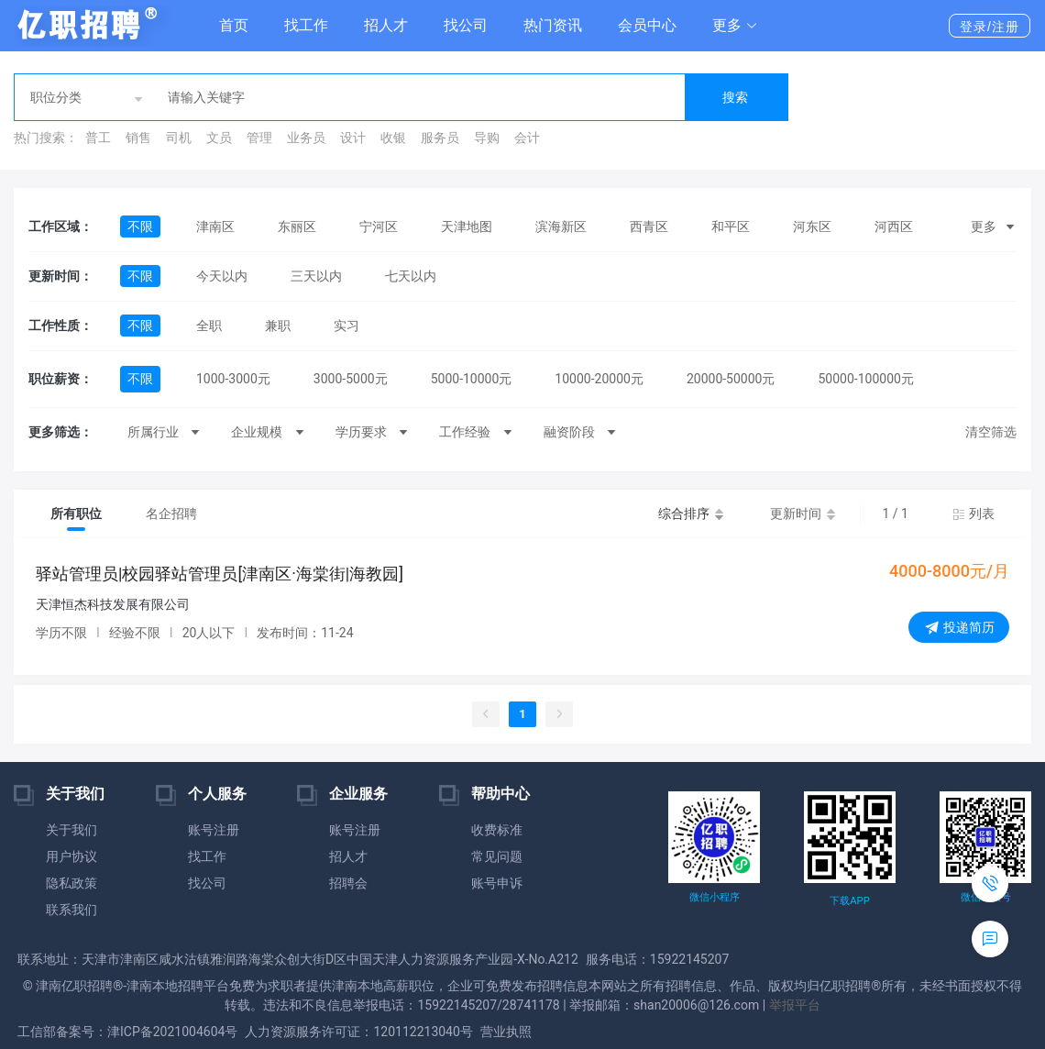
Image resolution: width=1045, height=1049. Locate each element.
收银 (393, 137)
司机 (179, 137)
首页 (233, 25)
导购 (487, 137)
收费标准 (496, 830)
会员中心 (647, 25)
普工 (98, 137)
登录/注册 (989, 26)
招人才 (386, 25)
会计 (527, 137)
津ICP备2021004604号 (172, 1031)
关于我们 (71, 830)
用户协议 (71, 856)
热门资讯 (552, 25)
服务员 (440, 137)
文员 (219, 137)
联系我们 (71, 909)
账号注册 (213, 830)
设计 (353, 137)
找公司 (466, 25)
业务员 (306, 137)
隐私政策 (71, 883)
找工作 (306, 25)
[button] (735, 26)
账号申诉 (496, 883)
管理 (259, 137)
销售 (138, 137)
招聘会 (348, 883)
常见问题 (496, 856)
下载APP (849, 901)
